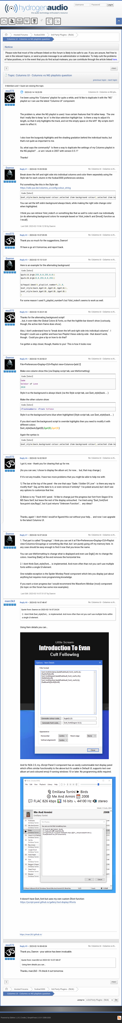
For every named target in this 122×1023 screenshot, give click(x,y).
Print (114, 68)
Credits (23, 1018)
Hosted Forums (21, 35)
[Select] (30, 193)
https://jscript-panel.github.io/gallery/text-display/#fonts (48, 902)
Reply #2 (23, 235)
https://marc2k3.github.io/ (31, 934)
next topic (112, 80)
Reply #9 (23, 946)
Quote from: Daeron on (40, 610)
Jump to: (81, 1000)
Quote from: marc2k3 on (41, 960)
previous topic (99, 80)
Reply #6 (23, 458)
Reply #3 (23, 260)
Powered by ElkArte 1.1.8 (10, 1018)
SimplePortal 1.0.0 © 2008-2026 (39, 1018)
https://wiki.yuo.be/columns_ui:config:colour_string (45, 188)
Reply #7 (23, 535)
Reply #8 (23, 602)
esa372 (10, 90)
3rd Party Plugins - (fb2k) (62, 35)
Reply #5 (23, 359)
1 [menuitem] (6, 68)
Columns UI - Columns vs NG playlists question (28, 39)
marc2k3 (10, 601)
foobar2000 (39, 35)
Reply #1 (23, 169)
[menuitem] (114, 68)
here (115, 59)
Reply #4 (23, 312)
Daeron (10, 167)
